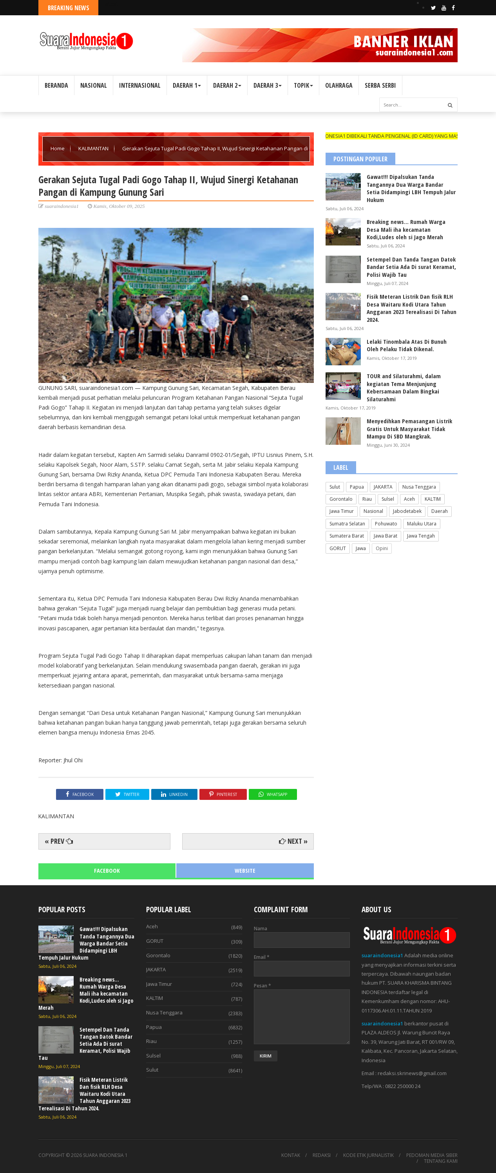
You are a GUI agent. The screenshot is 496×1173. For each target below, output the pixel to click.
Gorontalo (341, 499)
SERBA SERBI (380, 85)
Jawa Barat (385, 535)
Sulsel (388, 499)
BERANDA (56, 85)
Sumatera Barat (346, 535)
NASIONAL (93, 85)
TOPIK (303, 85)
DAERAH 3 (267, 85)
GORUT (337, 548)
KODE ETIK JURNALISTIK (368, 1155)
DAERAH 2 (227, 85)
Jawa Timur (341, 511)
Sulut (334, 487)
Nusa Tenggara (419, 487)
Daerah (439, 511)
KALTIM (433, 499)
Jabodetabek (407, 511)
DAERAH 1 (187, 85)
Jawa (361, 548)
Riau (367, 499)
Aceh (409, 499)
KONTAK (290, 1155)
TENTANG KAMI (441, 1161)
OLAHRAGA (339, 85)
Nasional (373, 511)
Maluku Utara (421, 523)
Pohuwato (386, 523)
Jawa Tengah (421, 535)
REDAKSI (322, 1155)
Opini (382, 548)
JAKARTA (383, 487)
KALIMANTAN (94, 148)
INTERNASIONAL (140, 85)
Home (58, 148)
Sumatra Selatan (347, 523)
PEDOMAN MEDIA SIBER (432, 1155)
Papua (357, 487)
